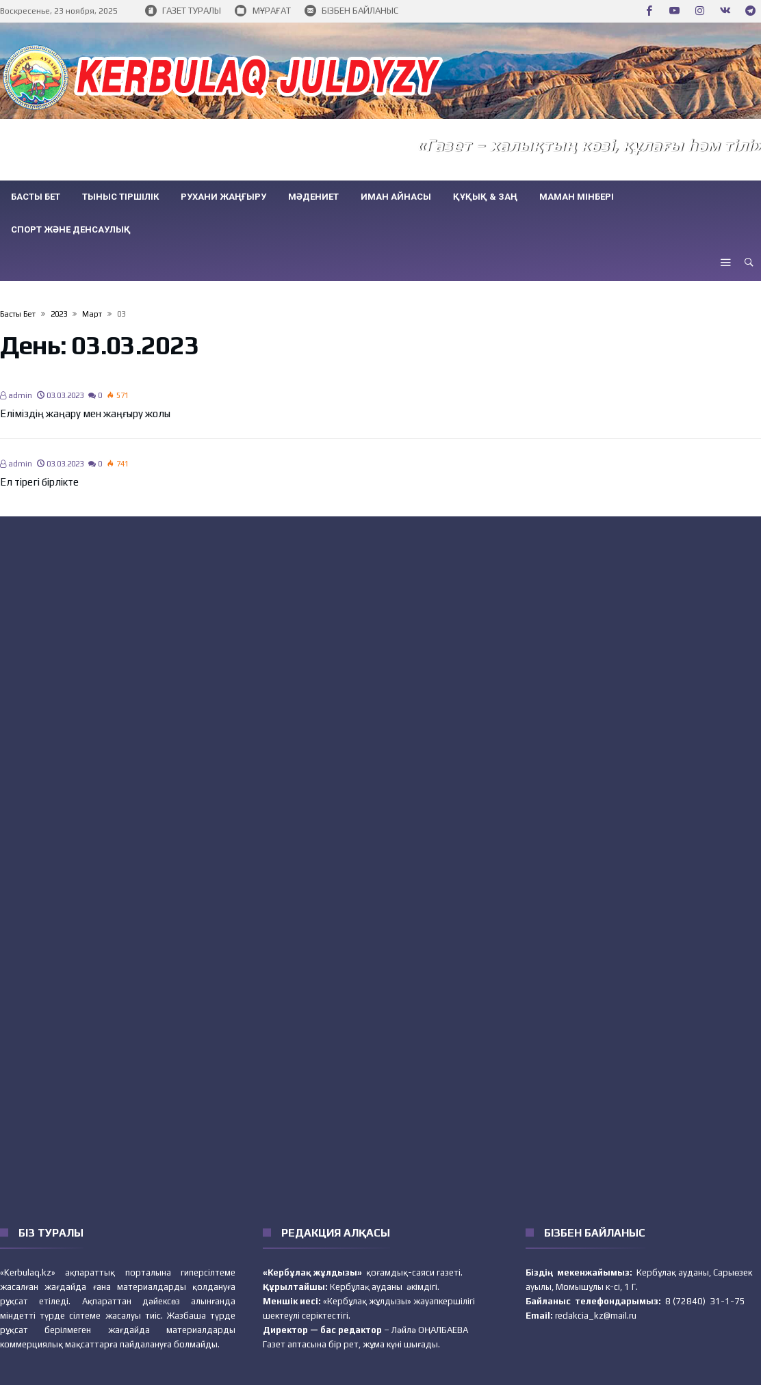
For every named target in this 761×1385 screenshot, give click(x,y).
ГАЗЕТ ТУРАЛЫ (183, 11)
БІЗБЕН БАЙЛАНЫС (351, 11)
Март (92, 314)
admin (16, 395)
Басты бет (18, 314)
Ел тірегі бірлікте (39, 482)
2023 (59, 314)
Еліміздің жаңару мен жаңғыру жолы (85, 413)
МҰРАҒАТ (262, 11)
